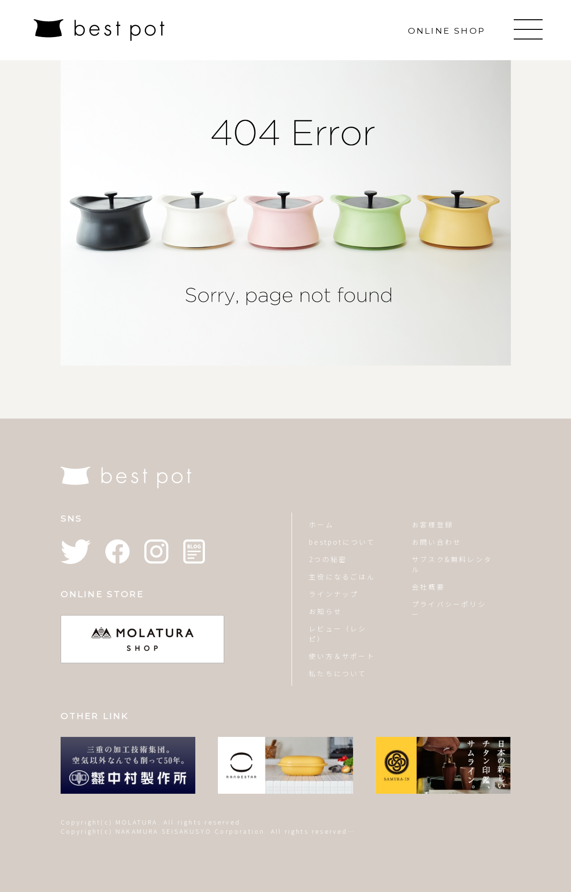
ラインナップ (333, 594)
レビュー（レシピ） (338, 633)
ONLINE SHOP (446, 31)
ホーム (321, 524)
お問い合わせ (436, 542)
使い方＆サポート (342, 656)
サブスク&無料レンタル (452, 564)
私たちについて (338, 673)
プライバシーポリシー (449, 609)
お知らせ (325, 611)
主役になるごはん (342, 576)
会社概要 (428, 586)
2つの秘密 (328, 559)
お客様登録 (432, 524)
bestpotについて (342, 542)
